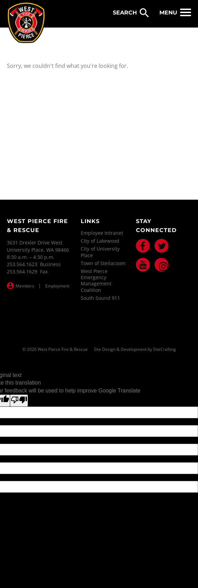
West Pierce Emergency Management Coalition (96, 280)
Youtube (143, 265)
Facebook (143, 246)
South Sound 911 (100, 298)
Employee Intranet (102, 233)
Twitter (161, 246)
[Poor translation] (19, 400)
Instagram (161, 265)
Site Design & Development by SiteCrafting (135, 349)
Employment (57, 286)
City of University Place (100, 251)
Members (25, 286)
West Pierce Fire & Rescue (26, 23)
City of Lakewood (100, 241)
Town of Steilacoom (103, 263)
